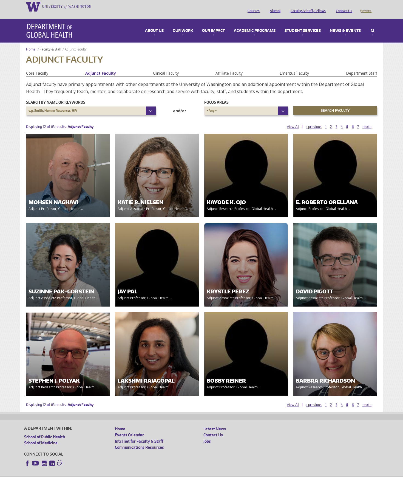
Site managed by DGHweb (151, 473)
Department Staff (361, 65)
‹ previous (314, 119)
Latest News (214, 421)
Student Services (303, 23)
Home (31, 41)
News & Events (345, 23)
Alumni (273, 6)
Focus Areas (216, 94)
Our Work (183, 23)
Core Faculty (37, 65)
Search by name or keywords (55, 94)
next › (366, 119)
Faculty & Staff (50, 41)
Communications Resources (139, 439)
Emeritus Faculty (294, 65)
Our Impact (213, 23)
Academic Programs (255, 23)
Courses (252, 6)
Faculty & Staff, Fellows (306, 6)
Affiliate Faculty (229, 65)
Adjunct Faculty (100, 65)
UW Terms (119, 473)
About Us (154, 23)
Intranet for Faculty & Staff (139, 433)
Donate (365, 6)
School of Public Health (44, 429)
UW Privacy (97, 473)
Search (372, 23)
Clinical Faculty (166, 65)
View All (293, 119)
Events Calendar (129, 427)
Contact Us (342, 6)
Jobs (207, 433)
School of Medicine (41, 435)
